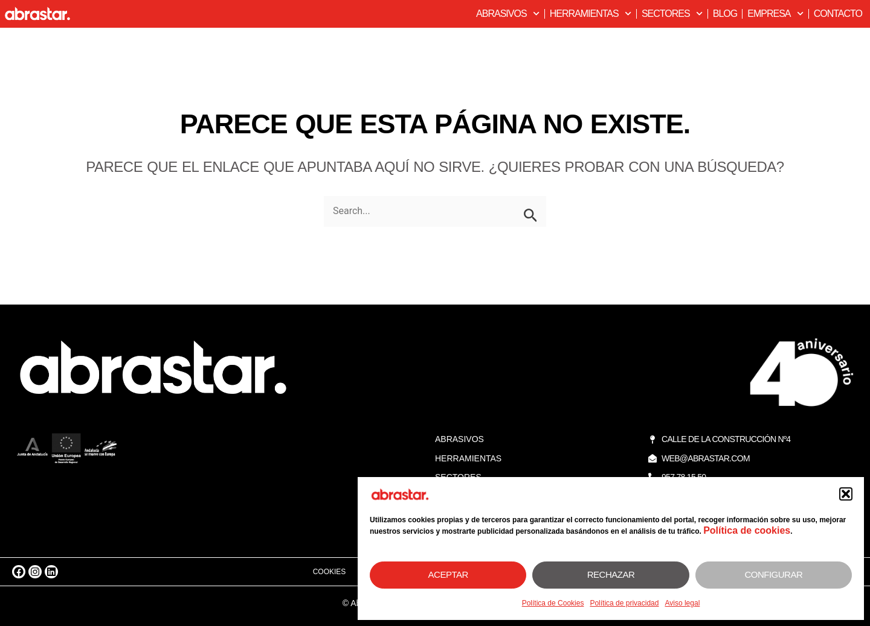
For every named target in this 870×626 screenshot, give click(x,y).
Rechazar (611, 574)
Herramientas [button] (590, 13)
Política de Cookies (553, 603)
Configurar (773, 574)
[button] (846, 494)
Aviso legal (682, 603)
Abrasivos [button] (508, 13)
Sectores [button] (672, 13)
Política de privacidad (624, 603)
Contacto (838, 13)
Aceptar (448, 574)
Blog (725, 13)
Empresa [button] (775, 13)
